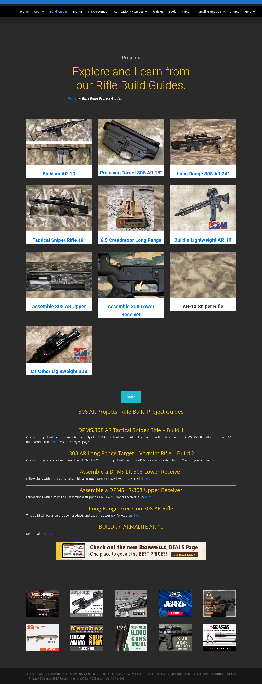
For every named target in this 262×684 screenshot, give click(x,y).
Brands (78, 11)
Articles (158, 11)
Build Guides (59, 11)
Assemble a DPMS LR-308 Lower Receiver (131, 471)
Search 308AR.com (55, 678)
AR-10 (48, 534)
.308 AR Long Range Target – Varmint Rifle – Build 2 (131, 453)
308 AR (176, 674)
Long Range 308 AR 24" (203, 174)
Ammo (234, 11)
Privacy (34, 678)
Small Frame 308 (209, 11)
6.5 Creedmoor (98, 11)
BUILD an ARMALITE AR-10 (131, 526)
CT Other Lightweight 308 (59, 371)
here (53, 442)
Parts (185, 11)
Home (24, 11)
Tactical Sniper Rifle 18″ (59, 240)
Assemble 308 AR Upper (59, 306)
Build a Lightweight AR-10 (203, 240)
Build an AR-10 (59, 174)
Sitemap (218, 674)
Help (248, 11)
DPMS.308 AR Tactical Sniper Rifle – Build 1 (131, 430)
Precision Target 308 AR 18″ (131, 173)
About (231, 674)
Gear (37, 11)
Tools (172, 11)
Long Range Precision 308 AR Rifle (131, 508)
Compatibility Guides (128, 11)
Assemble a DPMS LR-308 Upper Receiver (131, 490)
